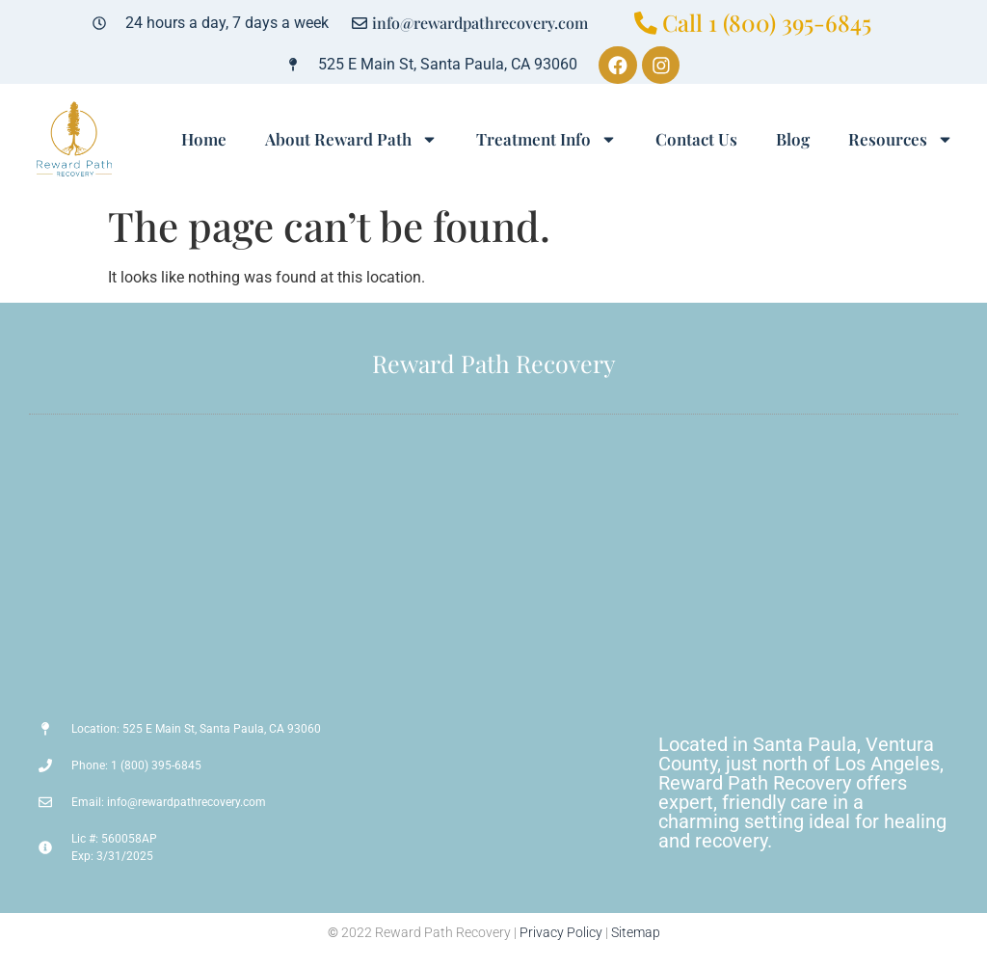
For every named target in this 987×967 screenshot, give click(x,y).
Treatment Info (546, 139)
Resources (900, 139)
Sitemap (635, 933)
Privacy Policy (561, 933)
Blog (793, 139)
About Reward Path (351, 139)
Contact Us (696, 139)
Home (204, 139)
